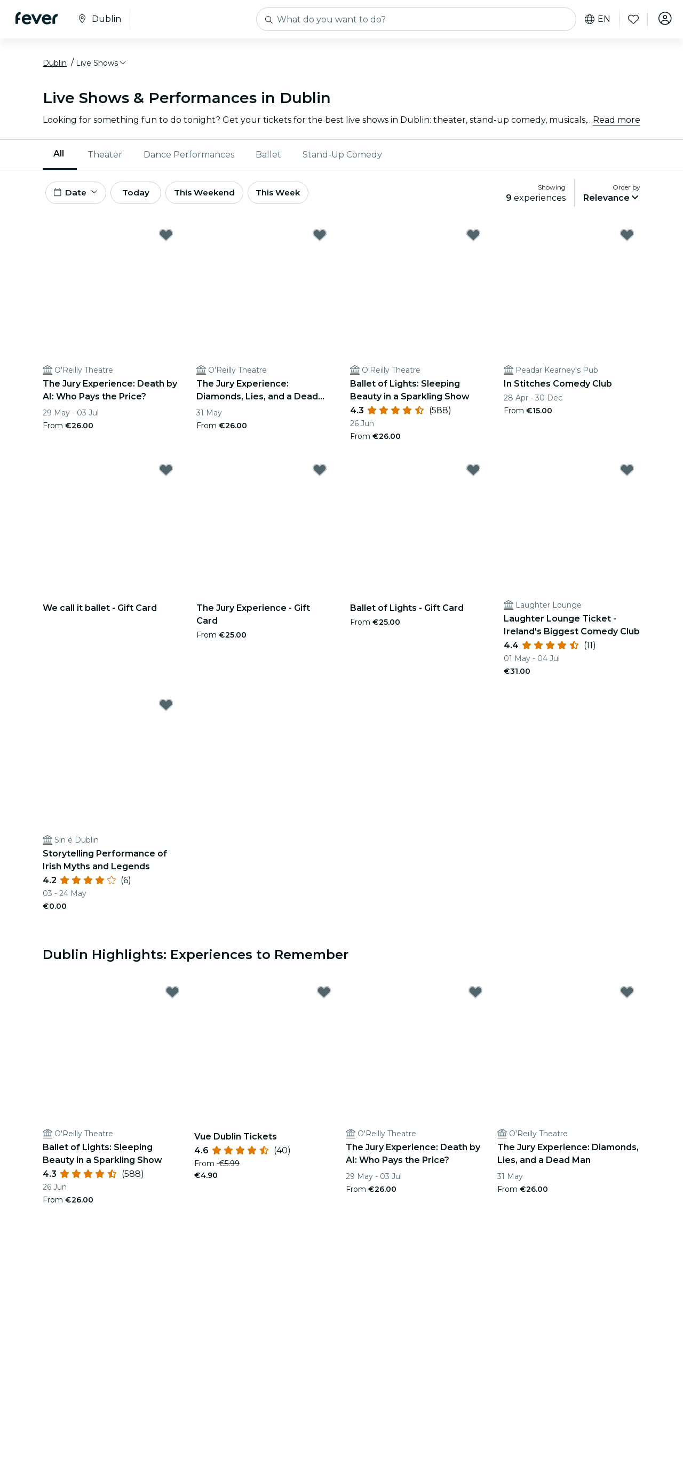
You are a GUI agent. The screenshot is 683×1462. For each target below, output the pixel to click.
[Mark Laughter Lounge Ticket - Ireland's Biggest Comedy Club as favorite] (627, 476)
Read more (616, 122)
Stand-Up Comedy (342, 157)
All (58, 157)
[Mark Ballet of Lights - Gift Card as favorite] (473, 476)
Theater (105, 157)
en (594, 19)
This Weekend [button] (218, 197)
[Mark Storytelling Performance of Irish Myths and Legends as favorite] (166, 711)
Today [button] (143, 197)
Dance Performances (189, 157)
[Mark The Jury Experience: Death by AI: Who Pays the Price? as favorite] (166, 241)
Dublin (55, 65)
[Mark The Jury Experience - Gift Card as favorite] (320, 476)
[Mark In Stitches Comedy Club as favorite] (627, 241)
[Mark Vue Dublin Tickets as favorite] (324, 998)
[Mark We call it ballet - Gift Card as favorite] (166, 476)
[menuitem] (60, 157)
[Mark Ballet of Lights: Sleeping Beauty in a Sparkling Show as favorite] (473, 241)
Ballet (268, 157)
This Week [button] (296, 197)
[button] (102, 65)
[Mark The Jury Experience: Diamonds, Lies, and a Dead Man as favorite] (320, 241)
